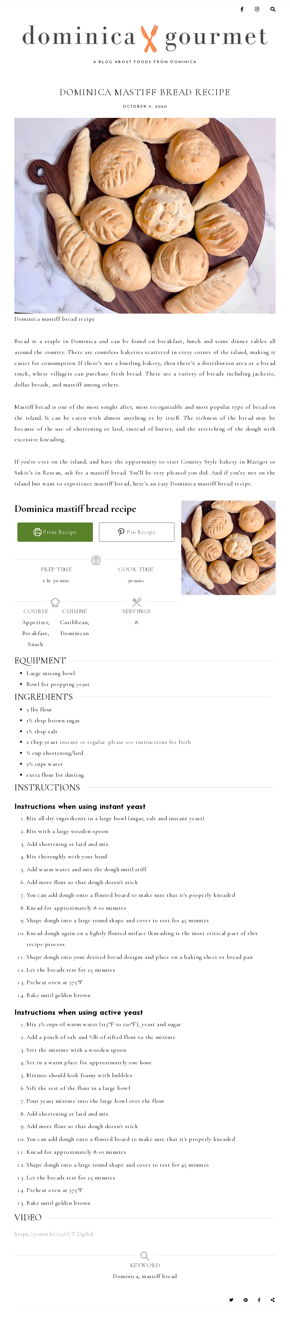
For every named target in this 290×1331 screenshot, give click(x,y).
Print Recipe (55, 532)
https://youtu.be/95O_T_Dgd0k (54, 1234)
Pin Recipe (136, 532)
